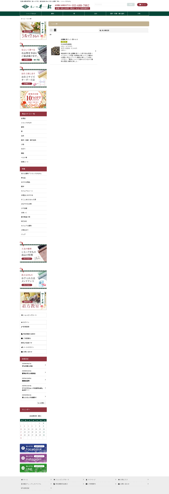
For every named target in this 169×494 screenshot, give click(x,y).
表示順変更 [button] (104, 30)
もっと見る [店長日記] (41, 403)
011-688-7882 (80, 5)
